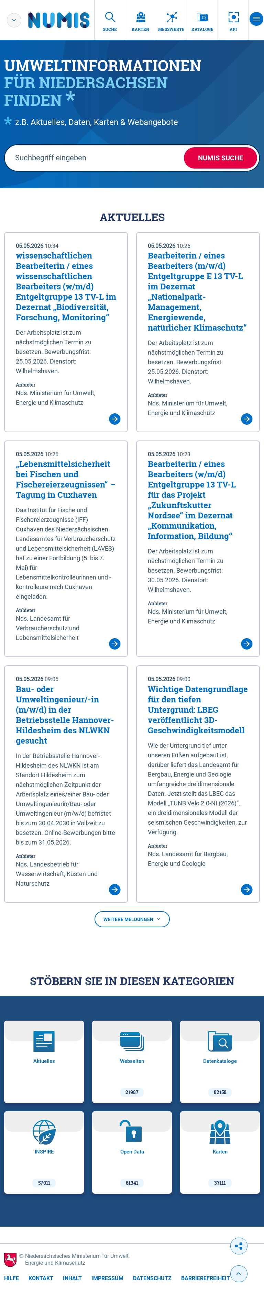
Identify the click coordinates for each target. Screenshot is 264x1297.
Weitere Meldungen (132, 919)
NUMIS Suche (220, 158)
